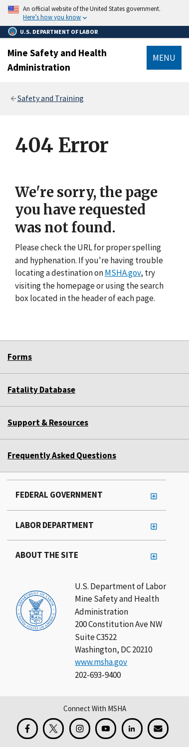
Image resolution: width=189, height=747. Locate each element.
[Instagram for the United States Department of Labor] (79, 728)
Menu (164, 57)
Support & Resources (47, 422)
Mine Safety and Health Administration (57, 60)
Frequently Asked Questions (61, 455)
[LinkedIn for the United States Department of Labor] (132, 728)
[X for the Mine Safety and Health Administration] (53, 728)
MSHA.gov (123, 272)
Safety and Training (50, 98)
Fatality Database (41, 389)
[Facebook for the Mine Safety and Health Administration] (27, 728)
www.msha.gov (101, 661)
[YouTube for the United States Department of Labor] (105, 728)
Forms (19, 356)
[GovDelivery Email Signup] (158, 728)
